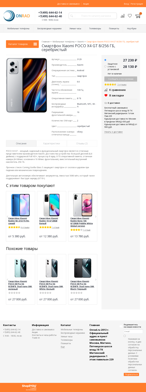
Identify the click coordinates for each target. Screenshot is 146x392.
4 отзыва (25, 227)
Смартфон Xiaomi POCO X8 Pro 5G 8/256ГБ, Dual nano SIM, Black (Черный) (82, 285)
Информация (40, 325)
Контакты (9, 325)
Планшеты (66, 343)
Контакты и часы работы (44, 335)
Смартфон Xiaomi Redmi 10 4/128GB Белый (48, 221)
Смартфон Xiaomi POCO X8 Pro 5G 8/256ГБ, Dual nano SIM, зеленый (20, 285)
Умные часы (66, 336)
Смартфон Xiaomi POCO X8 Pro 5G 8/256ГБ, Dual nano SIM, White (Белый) (51, 285)
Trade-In (36, 337)
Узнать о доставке (113, 131)
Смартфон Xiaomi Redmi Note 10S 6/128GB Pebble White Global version (81, 222)
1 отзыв (55, 227)
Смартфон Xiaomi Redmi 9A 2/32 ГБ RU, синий (19, 221)
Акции (86, 3)
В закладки (116, 95)
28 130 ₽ (130, 66)
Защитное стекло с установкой (113, 66)
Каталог (66, 325)
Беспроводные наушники (73, 333)
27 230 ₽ (130, 60)
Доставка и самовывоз (68, 3)
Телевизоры (67, 340)
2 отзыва (121, 85)
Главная (95, 325)
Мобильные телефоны (72, 329)
